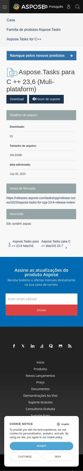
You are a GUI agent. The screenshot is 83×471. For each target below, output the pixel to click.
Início (40, 362)
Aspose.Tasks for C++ (24, 39)
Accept (41, 446)
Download (17, 99)
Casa (11, 20)
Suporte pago (40, 415)
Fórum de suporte (46, 99)
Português (53, 7)
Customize (25, 456)
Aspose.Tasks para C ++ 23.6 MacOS (24, 244)
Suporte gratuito (40, 402)
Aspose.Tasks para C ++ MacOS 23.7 (56, 244)
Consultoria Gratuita (40, 409)
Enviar (41, 310)
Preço (40, 382)
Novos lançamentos (40, 375)
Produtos (40, 369)
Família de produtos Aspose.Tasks (34, 29)
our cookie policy (52, 437)
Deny (58, 456)
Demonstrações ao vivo (40, 395)
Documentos (40, 389)
